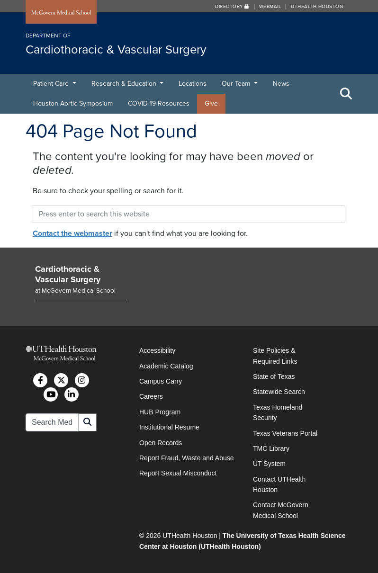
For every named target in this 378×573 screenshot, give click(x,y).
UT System (269, 463)
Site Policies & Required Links (275, 356)
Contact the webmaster (72, 233)
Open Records (160, 443)
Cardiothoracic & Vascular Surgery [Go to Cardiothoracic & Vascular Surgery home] (67, 274)
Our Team (237, 84)
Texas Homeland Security (277, 412)
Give (211, 103)
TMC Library (271, 448)
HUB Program (159, 412)
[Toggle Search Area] (346, 93)
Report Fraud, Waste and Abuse (186, 458)
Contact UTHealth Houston (279, 484)
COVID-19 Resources (158, 103)
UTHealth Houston (317, 6)
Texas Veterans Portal (285, 433)
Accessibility (157, 350)
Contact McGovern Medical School (280, 510)
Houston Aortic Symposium (73, 103)
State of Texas (274, 376)
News (281, 84)
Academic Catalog (166, 366)
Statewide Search (279, 391)
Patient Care (52, 84)
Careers (151, 396)
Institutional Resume (169, 427)
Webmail (270, 6)
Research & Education (124, 84)
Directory (232, 6)
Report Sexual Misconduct (177, 473)
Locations (193, 84)
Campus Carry (160, 381)
